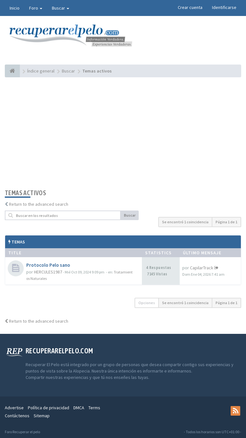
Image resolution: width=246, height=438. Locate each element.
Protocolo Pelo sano (48, 265)
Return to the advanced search (38, 204)
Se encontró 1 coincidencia (185, 221)
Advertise (14, 408)
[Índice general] (12, 71)
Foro (35, 8)
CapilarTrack (201, 268)
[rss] (235, 411)
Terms (94, 408)
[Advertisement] (123, 133)
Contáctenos (17, 416)
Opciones (146, 302)
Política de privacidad (48, 408)
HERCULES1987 (48, 272)
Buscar (60, 8)
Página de (226, 221)
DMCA (78, 408)
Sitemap (42, 416)
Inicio (15, 8)
